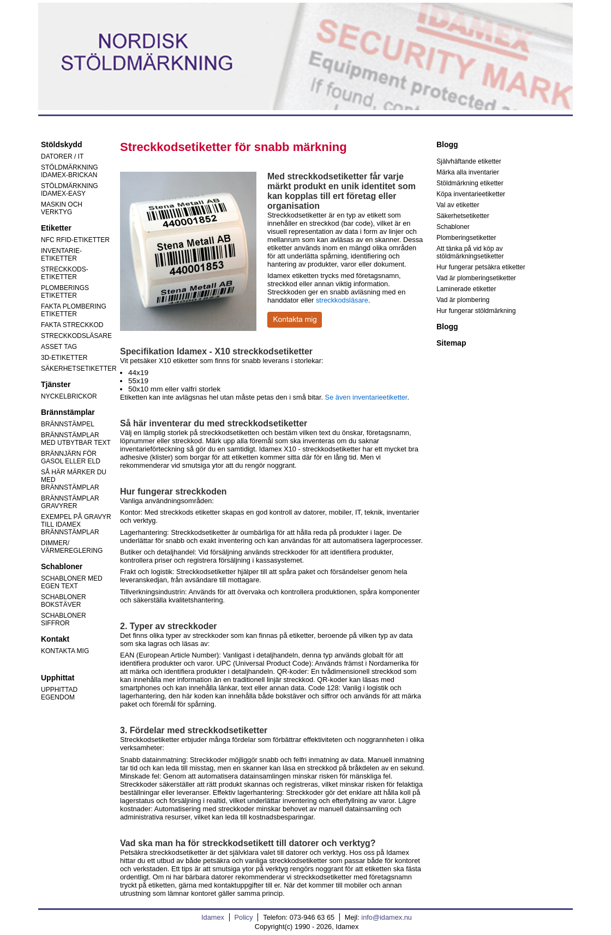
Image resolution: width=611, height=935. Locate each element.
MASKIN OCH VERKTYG (61, 208)
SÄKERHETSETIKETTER (79, 368)
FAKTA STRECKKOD (72, 325)
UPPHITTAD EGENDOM (59, 693)
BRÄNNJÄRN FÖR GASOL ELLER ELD (70, 457)
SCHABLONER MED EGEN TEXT (72, 582)
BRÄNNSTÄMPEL (67, 424)
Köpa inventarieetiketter (470, 194)
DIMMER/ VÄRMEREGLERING (72, 546)
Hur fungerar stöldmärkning (476, 311)
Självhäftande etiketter (468, 161)
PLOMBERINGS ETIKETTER (65, 291)
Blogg (447, 326)
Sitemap (451, 343)
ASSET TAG (59, 347)
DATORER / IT (62, 156)
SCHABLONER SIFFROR (63, 619)
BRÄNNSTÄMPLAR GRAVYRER (70, 502)
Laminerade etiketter (466, 289)
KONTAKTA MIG (65, 651)
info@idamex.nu (386, 917)
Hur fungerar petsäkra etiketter (480, 267)
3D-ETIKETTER (64, 357)
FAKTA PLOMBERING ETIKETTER (73, 310)
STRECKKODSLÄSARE (76, 336)
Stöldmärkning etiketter (470, 183)
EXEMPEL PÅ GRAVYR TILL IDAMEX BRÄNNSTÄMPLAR (76, 524)
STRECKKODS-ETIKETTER (64, 273)
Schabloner (453, 227)
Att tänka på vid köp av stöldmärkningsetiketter (470, 252)
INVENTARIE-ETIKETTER (61, 254)
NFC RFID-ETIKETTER (75, 240)
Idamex (212, 917)
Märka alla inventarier (467, 172)
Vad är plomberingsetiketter (476, 278)
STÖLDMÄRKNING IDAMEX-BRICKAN (69, 171)
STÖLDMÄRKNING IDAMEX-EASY (69, 189)
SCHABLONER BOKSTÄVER (63, 600)
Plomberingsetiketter (466, 238)
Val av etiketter (457, 205)
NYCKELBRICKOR (69, 396)
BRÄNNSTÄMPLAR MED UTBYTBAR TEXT (76, 439)
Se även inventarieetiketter (366, 397)
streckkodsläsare (342, 300)
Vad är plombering (462, 300)
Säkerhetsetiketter (462, 216)
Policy (244, 917)
